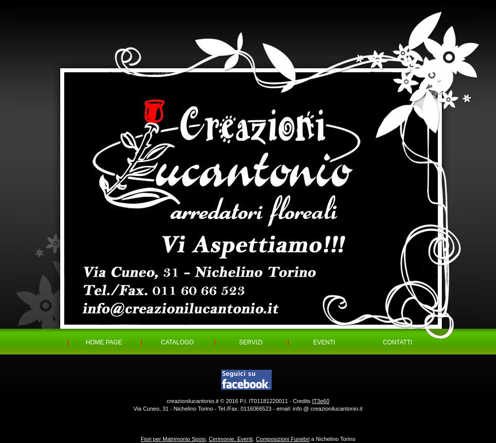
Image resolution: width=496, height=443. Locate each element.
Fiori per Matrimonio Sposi (173, 439)
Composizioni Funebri (282, 439)
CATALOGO (177, 342)
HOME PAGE (104, 342)
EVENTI (324, 342)
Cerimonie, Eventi (231, 439)
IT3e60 (320, 401)
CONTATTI (397, 342)
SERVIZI (250, 342)
